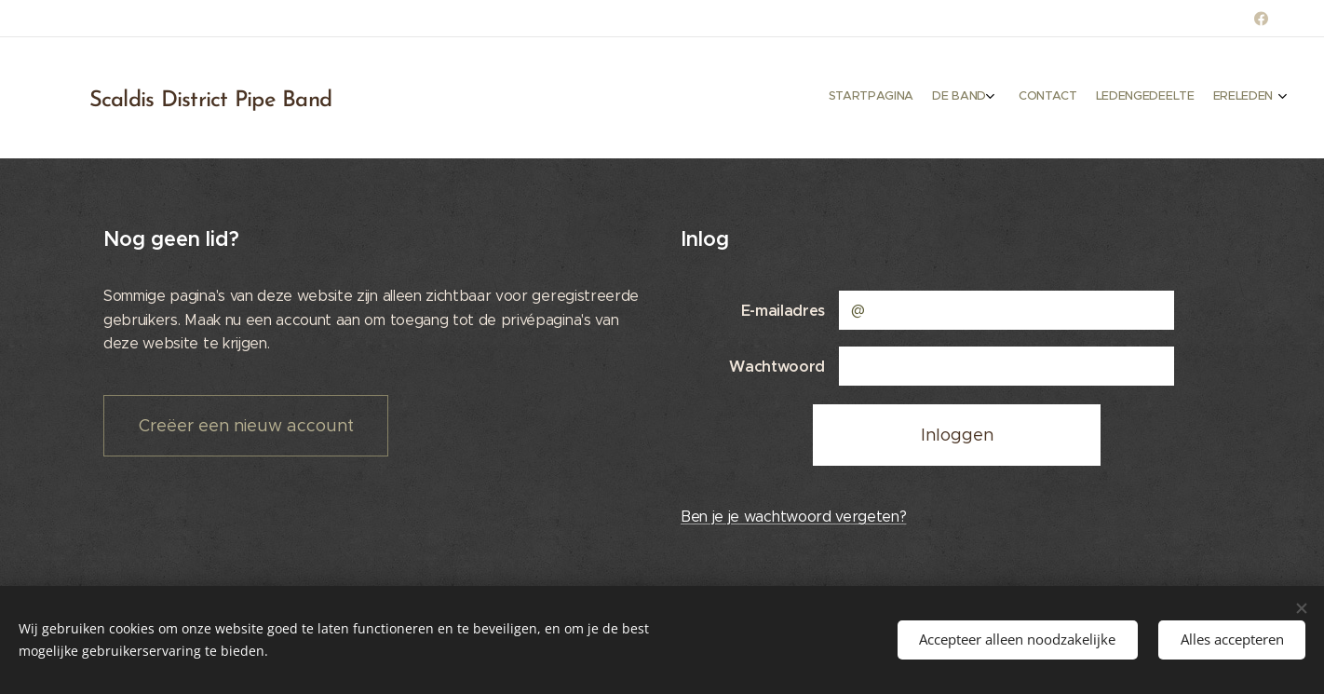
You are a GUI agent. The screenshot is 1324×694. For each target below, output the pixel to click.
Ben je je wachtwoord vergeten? (793, 516)
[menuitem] (1187, 98)
